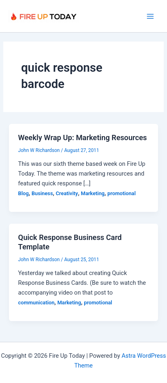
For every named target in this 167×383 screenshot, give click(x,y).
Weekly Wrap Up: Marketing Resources (82, 137)
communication (36, 302)
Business (42, 193)
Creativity (67, 193)
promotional (121, 193)
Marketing (93, 193)
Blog (23, 193)
